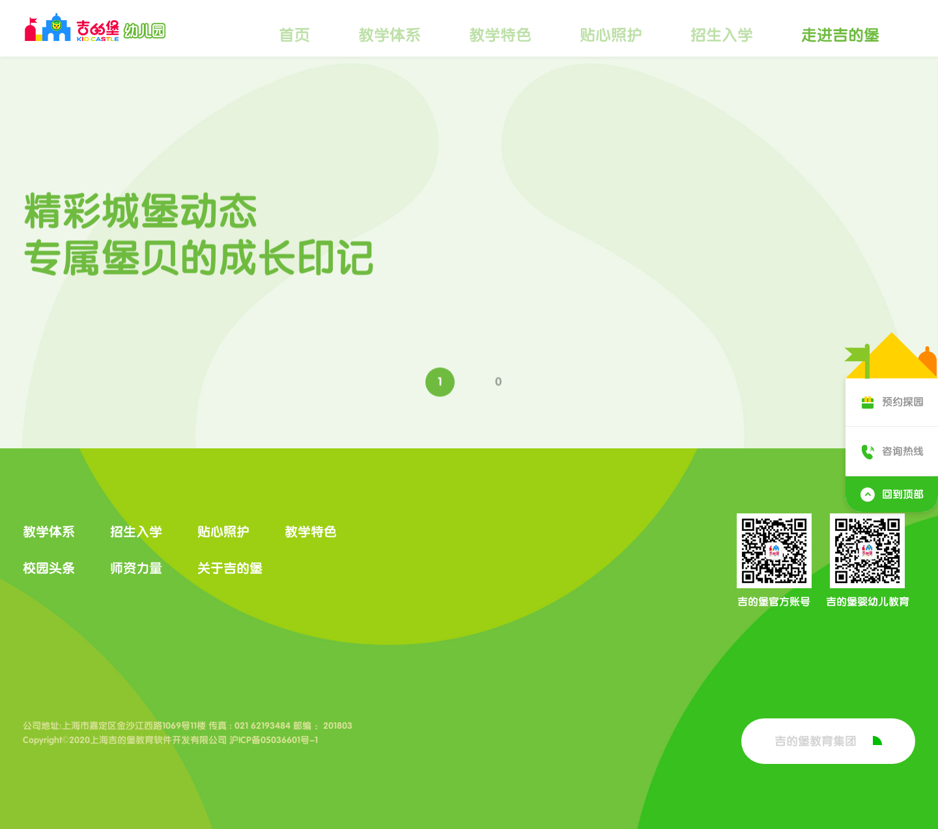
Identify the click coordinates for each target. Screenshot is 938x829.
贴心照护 (611, 35)
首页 (294, 35)
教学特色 (500, 35)
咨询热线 (892, 451)
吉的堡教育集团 (828, 741)
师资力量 (136, 568)
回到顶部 (892, 494)
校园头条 (49, 568)
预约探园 (892, 401)
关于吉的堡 (230, 568)
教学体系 (389, 35)
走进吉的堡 (840, 35)
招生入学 (721, 35)
